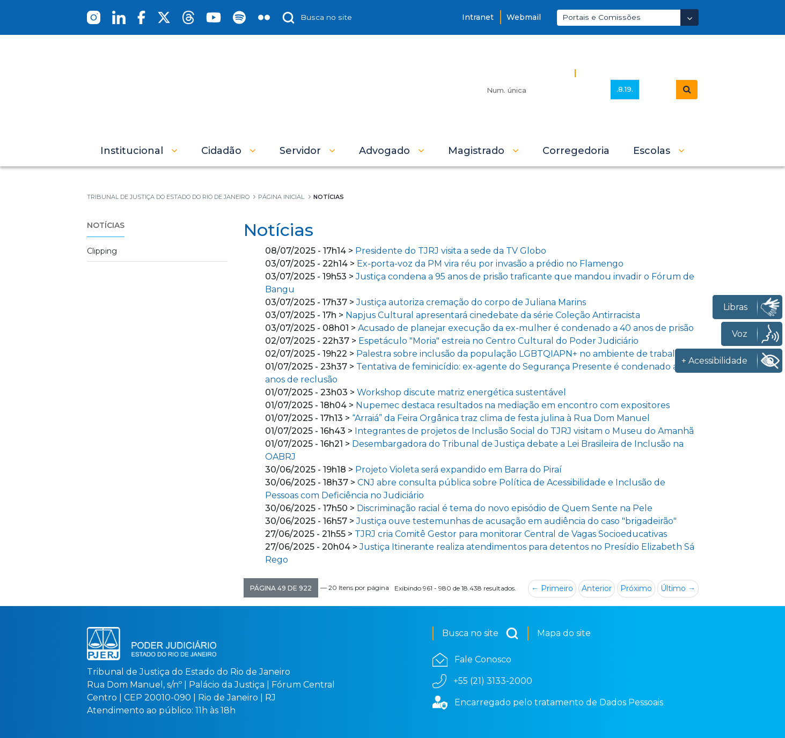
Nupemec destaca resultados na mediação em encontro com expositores (513, 405)
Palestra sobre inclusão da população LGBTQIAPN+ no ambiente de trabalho (521, 354)
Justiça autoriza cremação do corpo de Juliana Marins (471, 302)
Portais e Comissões (601, 17)
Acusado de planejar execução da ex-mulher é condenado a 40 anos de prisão (526, 328)
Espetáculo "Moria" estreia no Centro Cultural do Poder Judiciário (498, 341)
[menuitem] (576, 151)
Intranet (478, 17)
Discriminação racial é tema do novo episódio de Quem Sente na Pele (504, 508)
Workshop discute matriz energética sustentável (461, 392)
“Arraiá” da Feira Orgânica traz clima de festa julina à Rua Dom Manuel (501, 418)
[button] (139, 151)
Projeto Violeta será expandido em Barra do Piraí (458, 469)
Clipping (102, 251)
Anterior (597, 588)
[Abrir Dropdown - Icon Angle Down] (689, 17)
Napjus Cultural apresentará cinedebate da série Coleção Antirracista (493, 315)
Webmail (524, 17)
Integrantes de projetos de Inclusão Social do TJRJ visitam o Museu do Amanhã (524, 431)
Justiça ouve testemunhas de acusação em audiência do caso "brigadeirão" (516, 521)
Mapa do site (564, 633)
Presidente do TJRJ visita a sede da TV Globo (450, 251)
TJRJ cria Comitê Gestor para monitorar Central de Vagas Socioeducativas (511, 534)
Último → (678, 588)
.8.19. (625, 89)
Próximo (636, 588)
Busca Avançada (616, 73)
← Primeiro (552, 588)
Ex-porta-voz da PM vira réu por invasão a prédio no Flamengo (490, 264)
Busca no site (480, 633)
